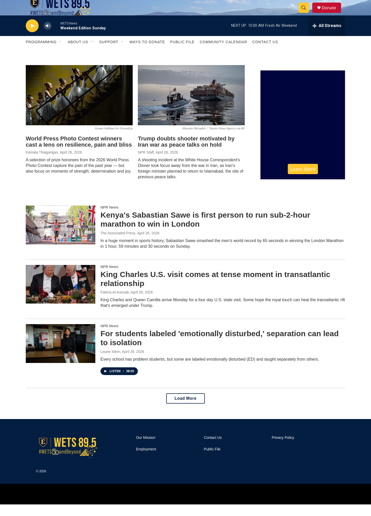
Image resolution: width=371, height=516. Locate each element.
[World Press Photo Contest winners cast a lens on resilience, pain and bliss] (79, 107)
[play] (32, 37)
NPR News (109, 219)
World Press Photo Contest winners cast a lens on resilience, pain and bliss (79, 153)
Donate (332, 13)
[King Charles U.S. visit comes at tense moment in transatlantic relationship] (60, 296)
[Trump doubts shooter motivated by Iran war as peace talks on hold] (191, 107)
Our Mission (145, 449)
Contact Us (265, 53)
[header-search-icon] (306, 13)
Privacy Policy (283, 449)
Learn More (302, 180)
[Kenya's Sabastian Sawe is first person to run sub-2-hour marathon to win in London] (60, 236)
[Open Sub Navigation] (60, 53)
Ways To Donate (147, 53)
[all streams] (326, 37)
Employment (146, 461)
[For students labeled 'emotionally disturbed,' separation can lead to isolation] (60, 355)
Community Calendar (223, 53)
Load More (185, 410)
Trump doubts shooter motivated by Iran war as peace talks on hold (186, 153)
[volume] (47, 37)
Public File (182, 53)
